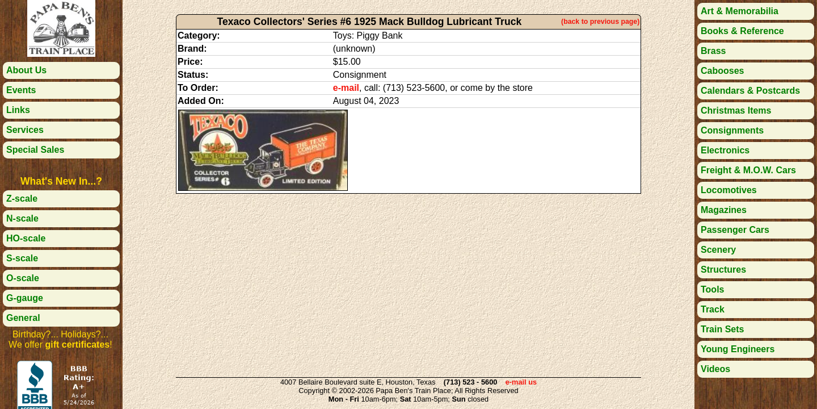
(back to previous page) (600, 22)
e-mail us (521, 382)
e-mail (346, 88)
